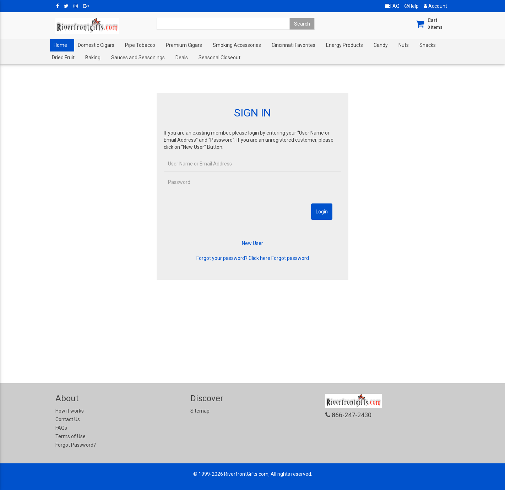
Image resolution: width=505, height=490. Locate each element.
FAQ (392, 6)
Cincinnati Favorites (293, 45)
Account (435, 6)
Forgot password (290, 258)
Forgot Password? (75, 445)
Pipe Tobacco (140, 45)
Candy (381, 45)
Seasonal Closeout (219, 57)
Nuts (403, 45)
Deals (181, 57)
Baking (93, 57)
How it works (69, 411)
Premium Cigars (184, 45)
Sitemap (200, 411)
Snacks (427, 45)
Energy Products (344, 45)
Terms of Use (70, 436)
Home (60, 45)
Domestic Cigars (96, 45)
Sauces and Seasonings (138, 57)
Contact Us (67, 419)
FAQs (61, 428)
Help (411, 6)
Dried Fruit (63, 57)
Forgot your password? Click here (233, 258)
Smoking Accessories (237, 45)
